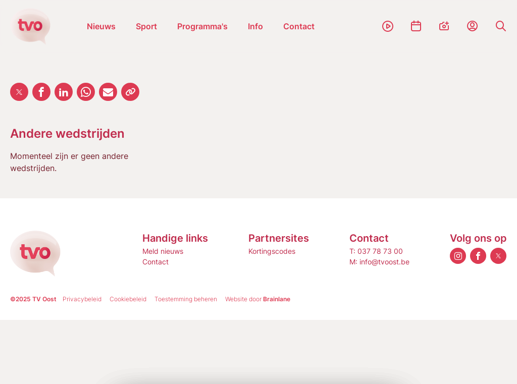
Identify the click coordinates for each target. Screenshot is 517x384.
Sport (146, 26)
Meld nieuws (162, 251)
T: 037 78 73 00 (376, 251)
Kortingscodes (271, 251)
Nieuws (101, 26)
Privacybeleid (82, 299)
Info (255, 26)
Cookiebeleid (128, 299)
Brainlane (276, 299)
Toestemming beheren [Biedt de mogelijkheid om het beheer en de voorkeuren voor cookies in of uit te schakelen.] (185, 299)
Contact (299, 26)
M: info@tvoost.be (379, 261)
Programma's (202, 26)
